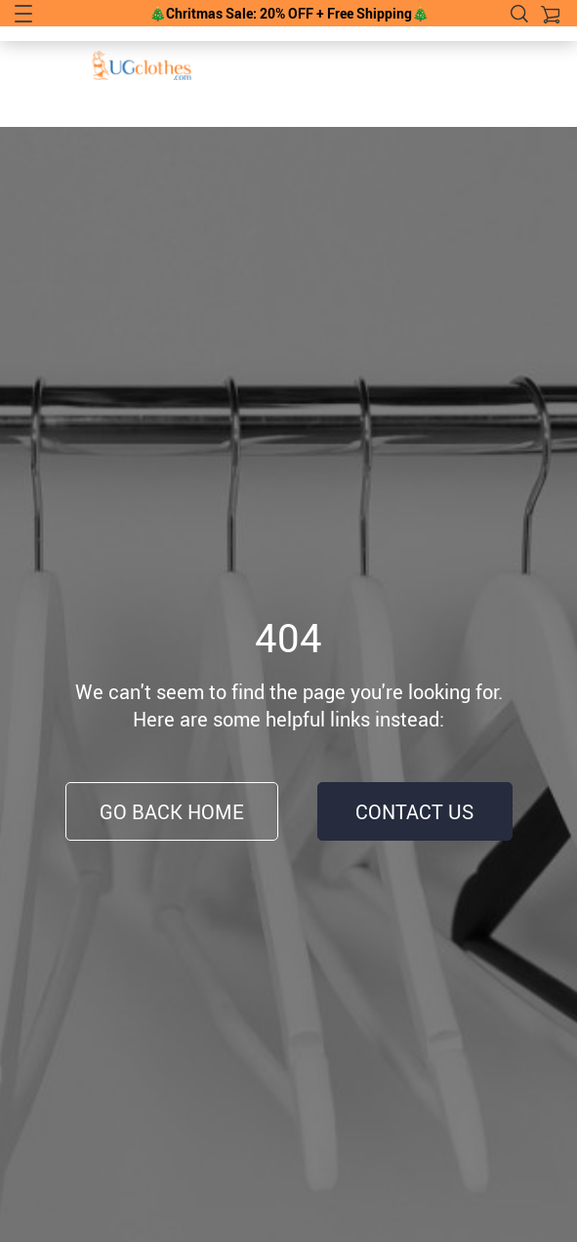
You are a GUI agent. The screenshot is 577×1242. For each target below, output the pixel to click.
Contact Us (414, 812)
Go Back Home (172, 812)
